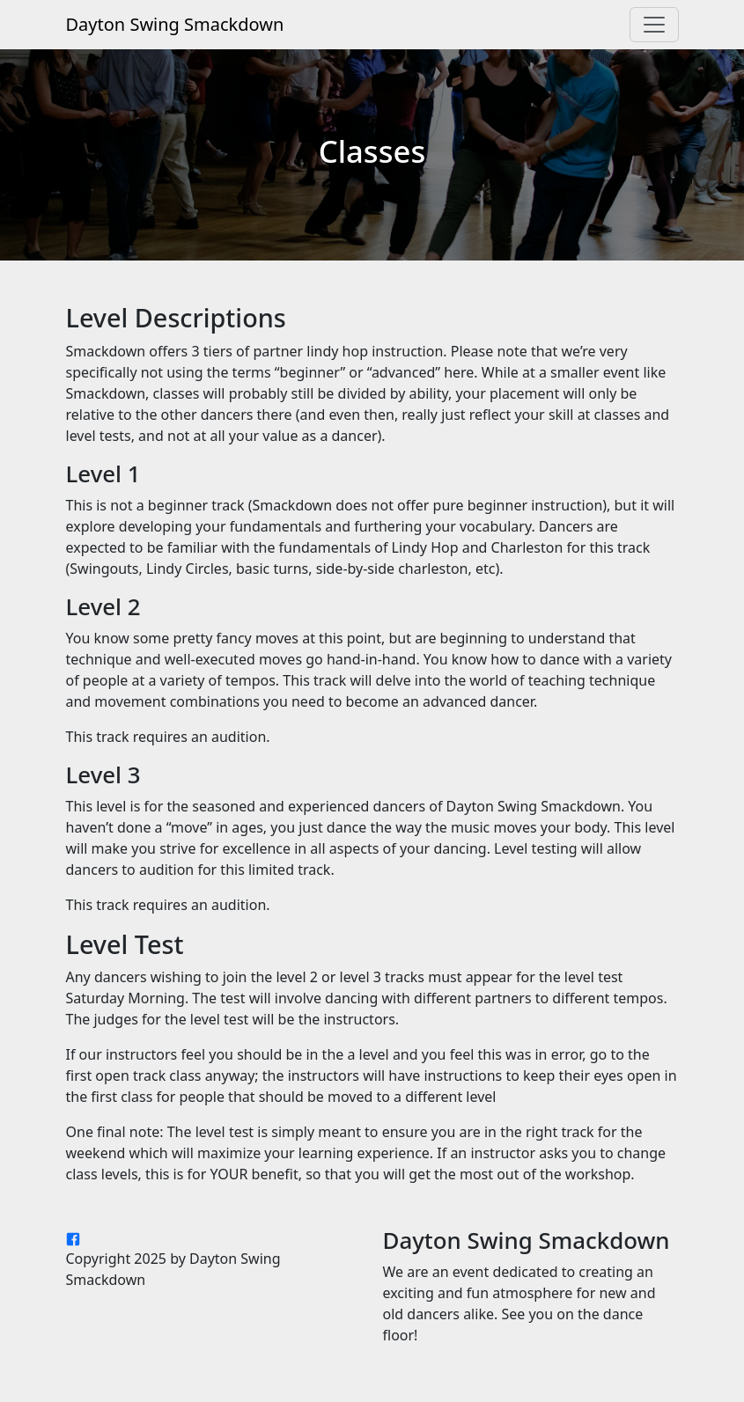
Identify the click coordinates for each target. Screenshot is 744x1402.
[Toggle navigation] (654, 24)
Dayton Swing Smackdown (175, 24)
